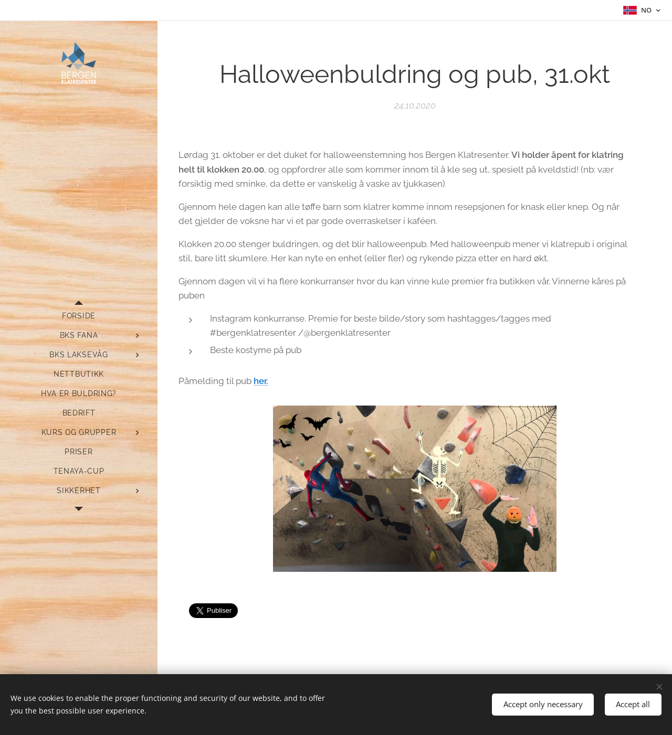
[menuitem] (78, 316)
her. (261, 381)
